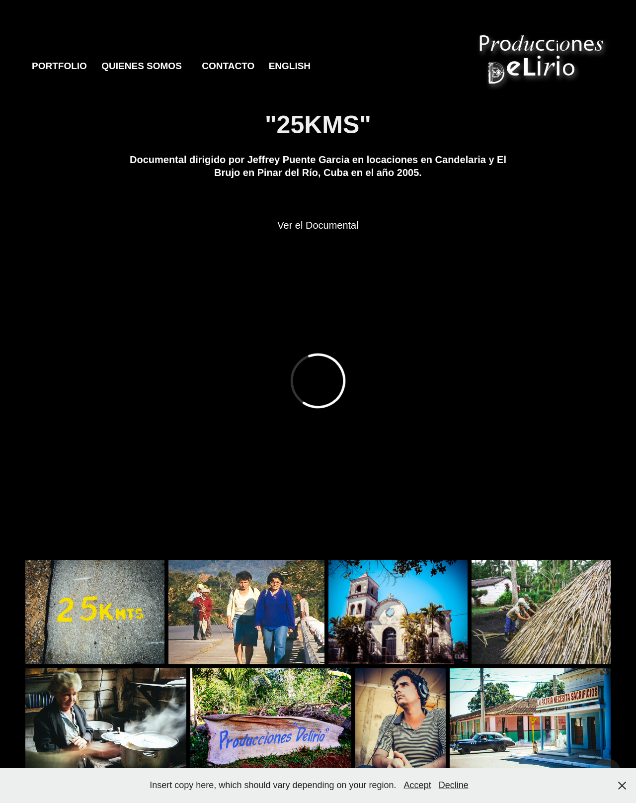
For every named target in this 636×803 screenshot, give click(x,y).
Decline (454, 785)
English (290, 66)
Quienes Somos (141, 66)
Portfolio (59, 66)
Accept (417, 785)
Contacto (228, 66)
